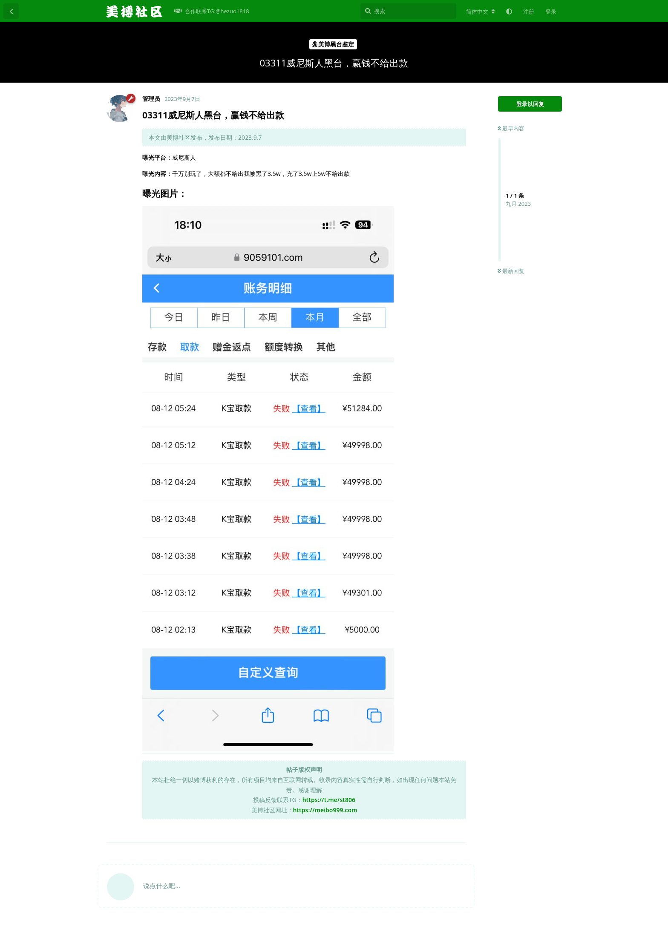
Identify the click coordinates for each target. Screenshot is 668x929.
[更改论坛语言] (481, 11)
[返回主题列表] (11, 11)
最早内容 (511, 128)
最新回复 (511, 271)
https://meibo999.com (325, 810)
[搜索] (408, 11)
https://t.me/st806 (328, 800)
